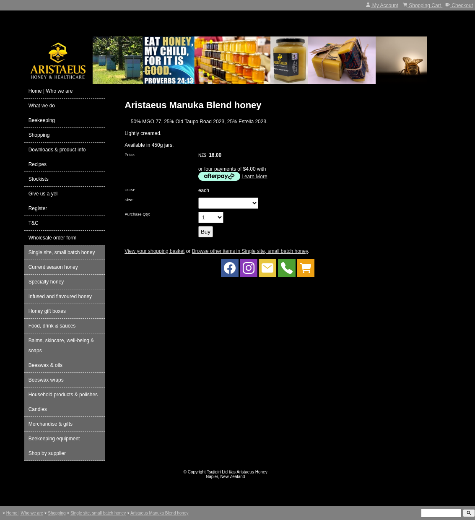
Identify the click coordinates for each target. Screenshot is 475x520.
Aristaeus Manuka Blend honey (159, 513)
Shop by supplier (47, 453)
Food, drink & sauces (52, 326)
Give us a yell (44, 194)
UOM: (130, 189)
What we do (42, 106)
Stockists (39, 179)
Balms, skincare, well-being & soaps (61, 346)
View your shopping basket (154, 251)
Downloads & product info (57, 150)
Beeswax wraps (46, 380)
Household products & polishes (63, 395)
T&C (34, 223)
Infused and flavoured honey (60, 296)
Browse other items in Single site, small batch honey (250, 251)
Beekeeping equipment (54, 439)
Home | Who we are (51, 91)
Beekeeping (42, 120)
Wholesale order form (53, 238)
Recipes (38, 164)
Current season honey (53, 267)
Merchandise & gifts (51, 424)
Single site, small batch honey (62, 252)
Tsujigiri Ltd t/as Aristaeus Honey (237, 472)
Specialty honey (46, 282)
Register (38, 208)
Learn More (254, 176)
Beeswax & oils (45, 365)
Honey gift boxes (47, 311)
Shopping (39, 135)
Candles (38, 409)
